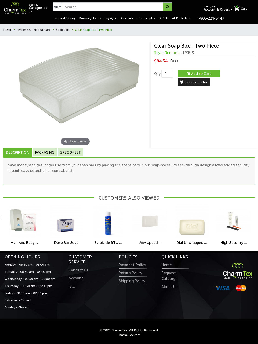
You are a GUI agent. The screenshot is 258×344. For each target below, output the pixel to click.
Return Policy (130, 273)
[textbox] (117, 6)
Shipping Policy (132, 281)
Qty (157, 73)
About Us (169, 286)
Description (17, 152)
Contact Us (78, 270)
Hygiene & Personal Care (34, 29)
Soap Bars (63, 29)
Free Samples (146, 18)
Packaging (44, 152)
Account (76, 278)
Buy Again (111, 18)
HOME (7, 29)
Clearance (127, 18)
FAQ (72, 286)
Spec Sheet (70, 152)
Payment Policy (132, 264)
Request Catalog (65, 18)
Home (166, 264)
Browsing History (90, 18)
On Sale (163, 18)
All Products (179, 18)
